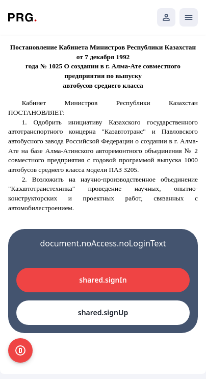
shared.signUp (103, 312)
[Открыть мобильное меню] (188, 17)
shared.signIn (102, 280)
